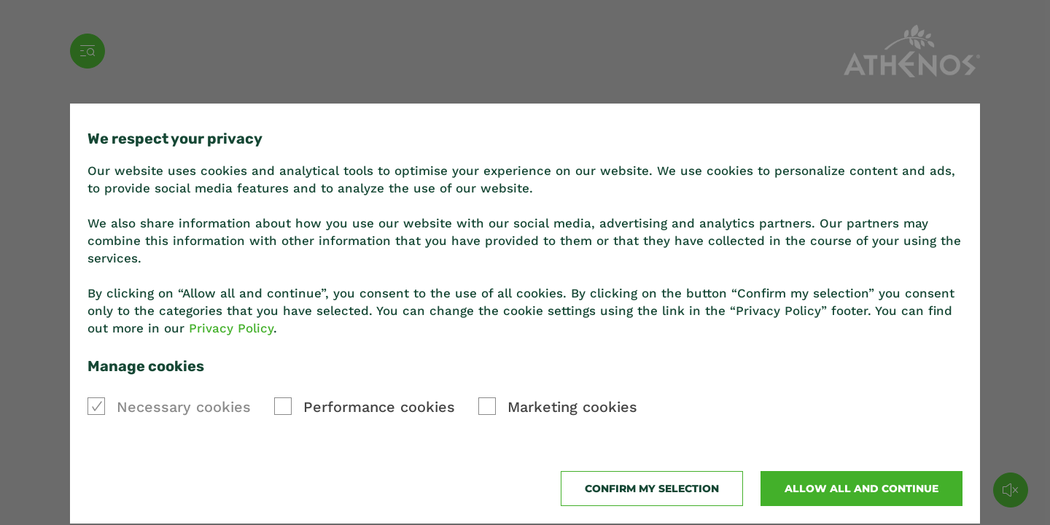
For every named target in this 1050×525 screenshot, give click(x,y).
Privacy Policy (231, 328)
